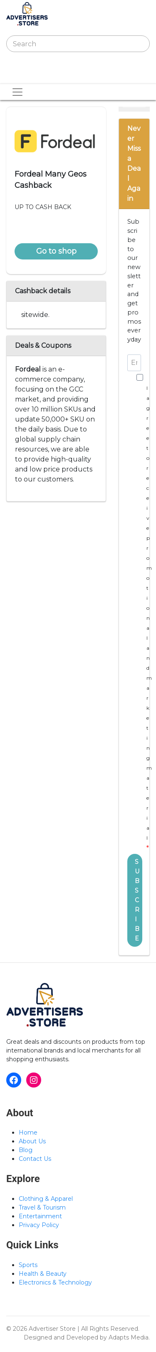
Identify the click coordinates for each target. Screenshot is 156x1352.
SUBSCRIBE (137, 900)
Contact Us (35, 1158)
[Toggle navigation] (18, 75)
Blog (25, 1150)
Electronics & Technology (55, 1282)
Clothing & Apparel (46, 1198)
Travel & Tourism (42, 1207)
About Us (32, 1141)
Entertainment (40, 1216)
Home (28, 1132)
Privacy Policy (39, 1225)
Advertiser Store (52, 1328)
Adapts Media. (129, 1337)
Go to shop (56, 251)
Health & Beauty (43, 1273)
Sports (28, 1265)
